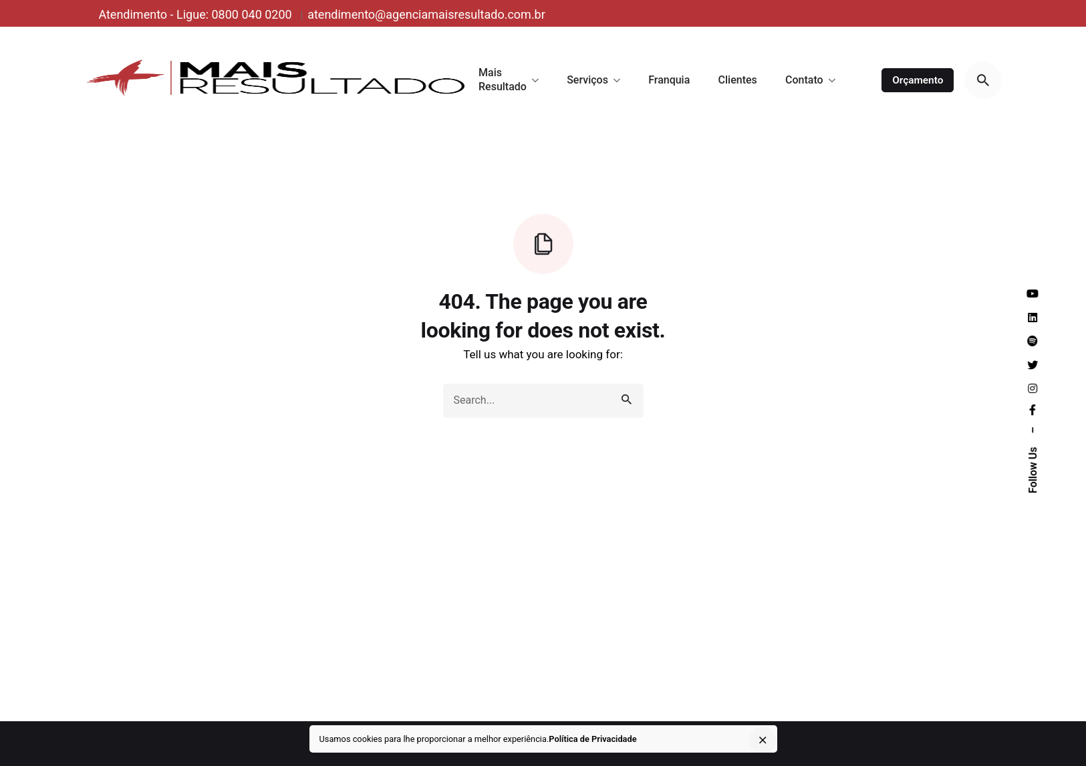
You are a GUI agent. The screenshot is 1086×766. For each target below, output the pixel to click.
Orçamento (917, 80)
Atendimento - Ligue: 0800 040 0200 (196, 14)
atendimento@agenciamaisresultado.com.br (426, 14)
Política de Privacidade (592, 739)
